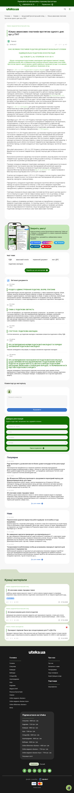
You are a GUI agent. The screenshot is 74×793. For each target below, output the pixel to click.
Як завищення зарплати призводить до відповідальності (28, 534)
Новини (9, 26)
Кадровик (12, 685)
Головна (12, 663)
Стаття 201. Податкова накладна (22, 331)
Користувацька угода (54, 676)
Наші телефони (53, 673)
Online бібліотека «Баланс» (18, 704)
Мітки (11, 707)
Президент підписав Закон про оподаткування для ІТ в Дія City (32, 630)
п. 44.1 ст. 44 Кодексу (20, 107)
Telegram (60, 242)
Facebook (37, 242)
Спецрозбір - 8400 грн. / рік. (31, 735)
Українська (34, 764)
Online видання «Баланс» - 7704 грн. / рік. (35, 749)
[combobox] (37, 443)
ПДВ (10, 259)
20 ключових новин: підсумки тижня (20, 493)
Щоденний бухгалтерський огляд (20, 26)
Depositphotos (52, 687)
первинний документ (40, 259)
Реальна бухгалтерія (16, 692)
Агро (11, 682)
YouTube (47, 246)
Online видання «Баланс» (18, 698)
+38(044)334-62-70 (28, 4)
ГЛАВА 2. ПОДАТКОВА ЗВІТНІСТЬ (21, 309)
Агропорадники (14, 679)
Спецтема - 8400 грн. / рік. (30, 721)
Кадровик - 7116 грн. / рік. (30, 724)
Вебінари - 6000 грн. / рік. (30, 742)
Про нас (50, 663)
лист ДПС (55, 259)
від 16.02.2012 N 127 (57, 95)
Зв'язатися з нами (53, 666)
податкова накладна (16, 264)
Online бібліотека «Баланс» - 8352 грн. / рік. (36, 745)
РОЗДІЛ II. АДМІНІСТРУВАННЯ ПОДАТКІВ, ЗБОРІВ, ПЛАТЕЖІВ (31, 289)
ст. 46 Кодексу (43, 129)
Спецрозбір (13, 676)
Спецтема (13, 666)
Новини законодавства (17, 626)
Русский (42, 764)
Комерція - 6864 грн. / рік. (30, 728)
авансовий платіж (22, 259)
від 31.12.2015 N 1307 (43, 170)
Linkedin (36, 246)
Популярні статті (27, 756)
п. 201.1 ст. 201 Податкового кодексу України (29, 70)
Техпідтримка (52, 669)
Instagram (49, 242)
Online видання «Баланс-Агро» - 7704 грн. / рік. (37, 752)
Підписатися (46, 4)
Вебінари (12, 673)
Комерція (12, 669)
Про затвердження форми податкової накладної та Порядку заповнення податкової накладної (35, 345)
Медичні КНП (14, 688)
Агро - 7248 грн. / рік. (28, 731)
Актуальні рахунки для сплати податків (23, 612)
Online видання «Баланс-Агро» (19, 701)
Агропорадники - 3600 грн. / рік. (32, 738)
